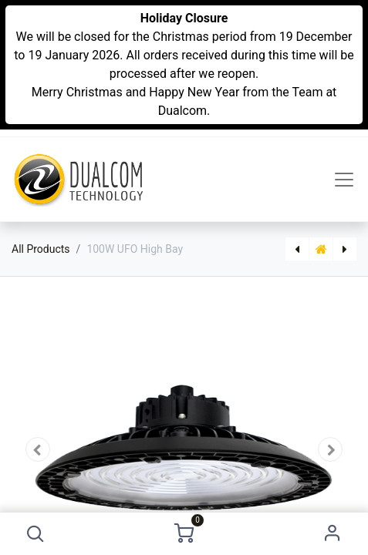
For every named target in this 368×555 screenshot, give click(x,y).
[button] (36, 533)
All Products (41, 249)
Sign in (332, 533)
